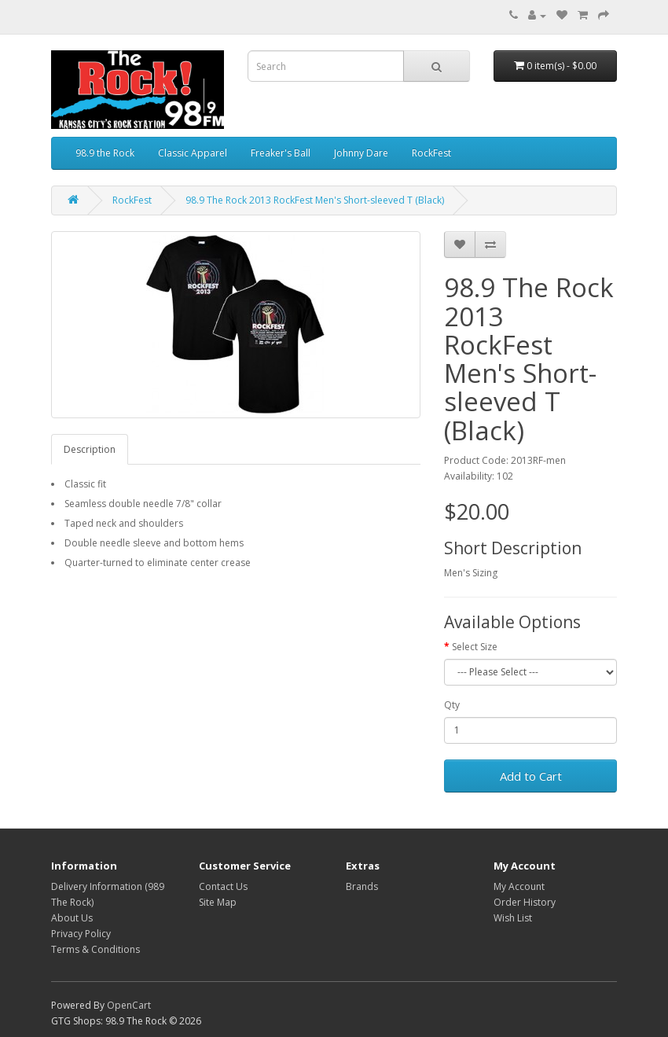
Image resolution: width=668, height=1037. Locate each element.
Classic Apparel (192, 153)
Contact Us (223, 886)
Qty (452, 705)
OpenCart (129, 1005)
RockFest (431, 153)
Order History (525, 902)
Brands (362, 886)
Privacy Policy (81, 933)
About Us (72, 918)
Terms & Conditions (95, 949)
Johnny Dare (361, 153)
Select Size (474, 646)
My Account (519, 886)
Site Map (218, 902)
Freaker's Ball (280, 153)
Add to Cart (531, 776)
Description (90, 449)
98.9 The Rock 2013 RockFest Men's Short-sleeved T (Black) (314, 200)
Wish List (513, 918)
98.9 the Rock (104, 153)
